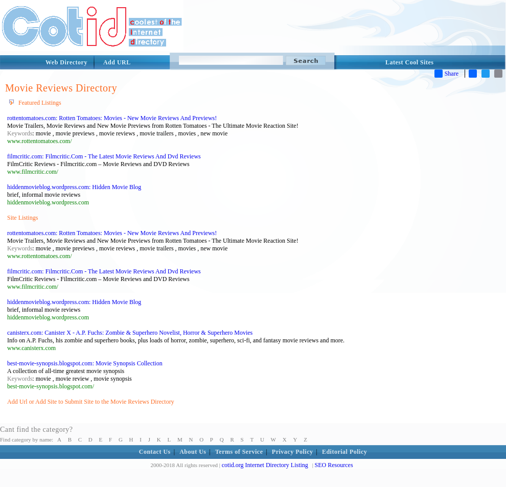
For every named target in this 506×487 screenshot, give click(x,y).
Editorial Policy (344, 451)
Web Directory (66, 62)
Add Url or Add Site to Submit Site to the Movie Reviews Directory (90, 401)
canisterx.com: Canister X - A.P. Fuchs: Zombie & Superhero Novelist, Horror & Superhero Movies (129, 332)
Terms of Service (239, 451)
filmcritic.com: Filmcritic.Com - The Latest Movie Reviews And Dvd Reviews (104, 156)
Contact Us (155, 451)
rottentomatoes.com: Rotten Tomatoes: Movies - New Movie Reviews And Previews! (112, 118)
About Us (192, 451)
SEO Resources (334, 465)
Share (446, 73)
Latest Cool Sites (409, 62)
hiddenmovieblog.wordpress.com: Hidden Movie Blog (74, 187)
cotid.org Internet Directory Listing (265, 465)
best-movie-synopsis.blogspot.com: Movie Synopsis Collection (85, 363)
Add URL (117, 62)
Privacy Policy (292, 451)
